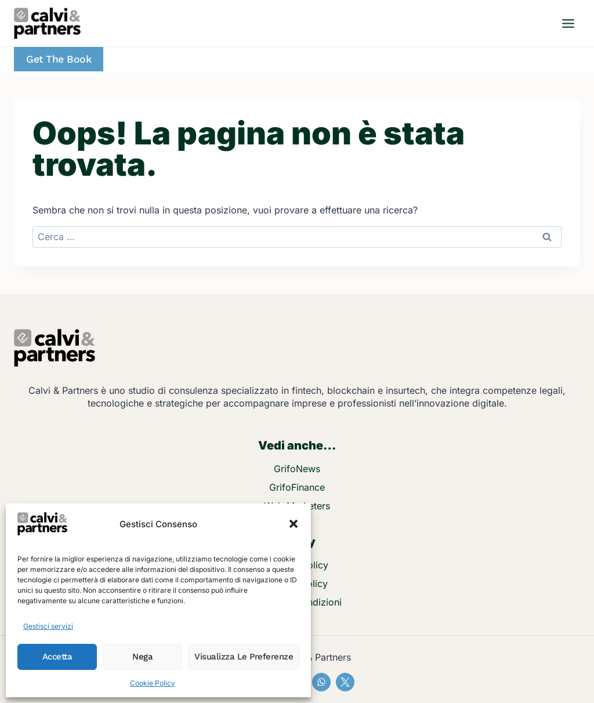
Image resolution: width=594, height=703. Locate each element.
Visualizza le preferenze (243, 656)
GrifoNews (297, 468)
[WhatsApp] (321, 682)
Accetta (57, 656)
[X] (345, 682)
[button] (293, 524)
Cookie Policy (152, 683)
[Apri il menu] (568, 23)
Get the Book (58, 59)
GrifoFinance (297, 487)
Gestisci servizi (48, 626)
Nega (142, 656)
